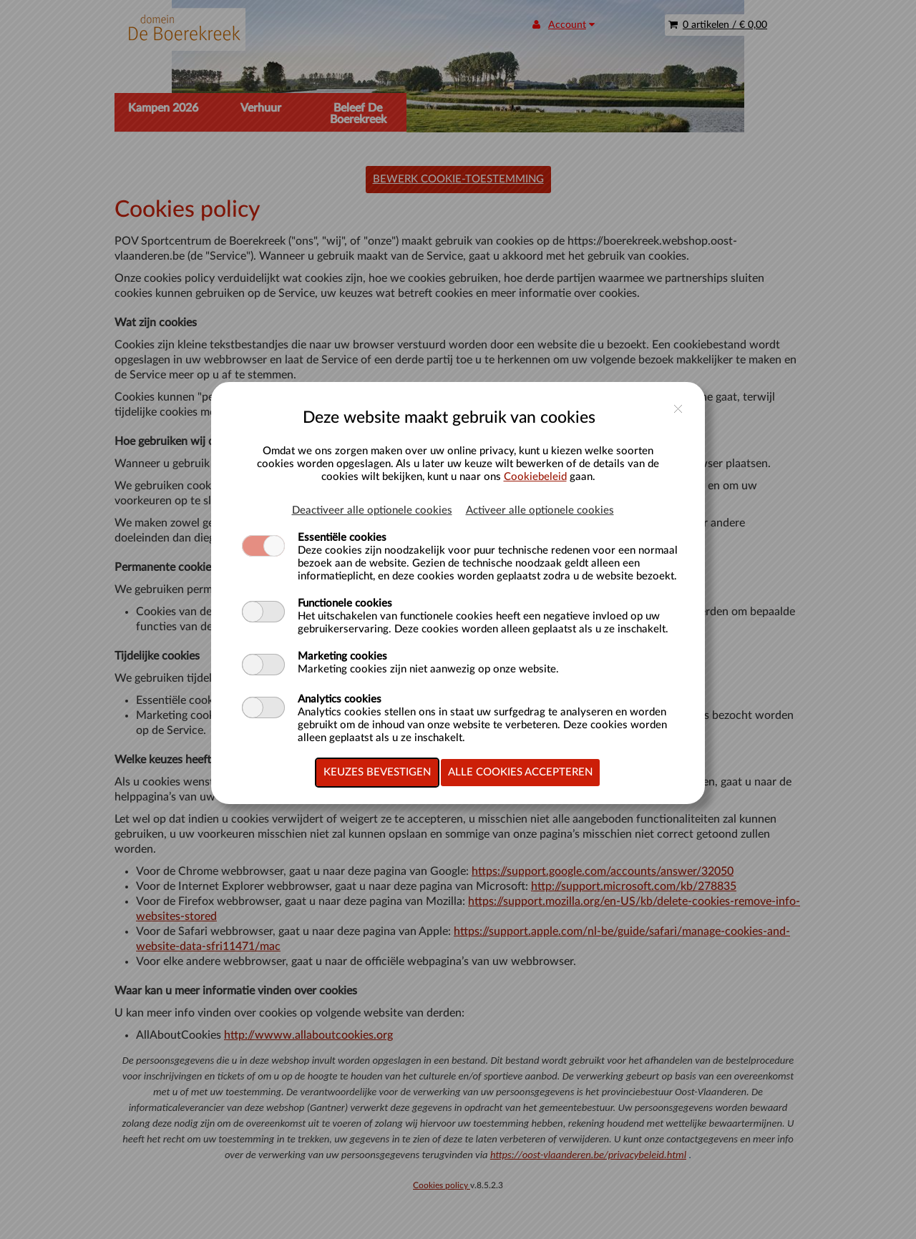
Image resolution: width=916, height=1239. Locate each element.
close (678, 409)
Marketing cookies (342, 656)
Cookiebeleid (535, 476)
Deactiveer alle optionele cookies (372, 510)
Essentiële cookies (342, 537)
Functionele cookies (345, 603)
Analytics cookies (339, 699)
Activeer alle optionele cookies (540, 510)
